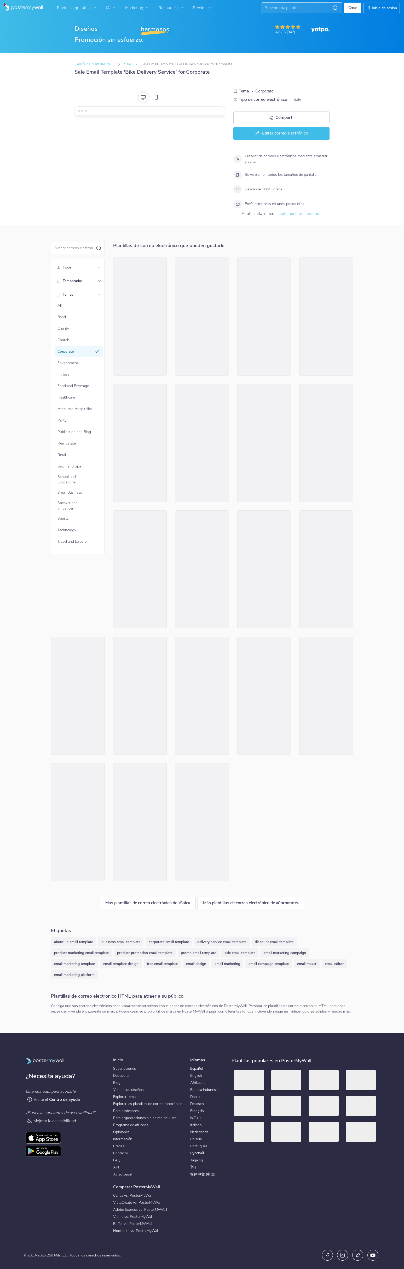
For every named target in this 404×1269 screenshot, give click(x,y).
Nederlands (199, 1132)
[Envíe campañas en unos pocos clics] (237, 204)
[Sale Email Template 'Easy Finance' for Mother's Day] (264, 443)
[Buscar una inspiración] (297, 8)
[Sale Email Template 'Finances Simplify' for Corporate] (264, 696)
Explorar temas (125, 1096)
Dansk (195, 1096)
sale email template (239, 952)
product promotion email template (144, 952)
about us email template (73, 941)
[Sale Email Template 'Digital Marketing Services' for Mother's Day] (202, 443)
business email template (120, 941)
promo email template (198, 952)
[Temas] (99, 295)
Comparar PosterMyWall (136, 1187)
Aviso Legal (122, 1174)
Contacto (120, 1153)
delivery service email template (221, 941)
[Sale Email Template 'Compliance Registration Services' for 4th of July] (326, 569)
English (196, 1075)
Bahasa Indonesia (204, 1089)
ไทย (193, 1167)
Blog (116, 1082)
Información (122, 1139)
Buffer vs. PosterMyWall (132, 1223)
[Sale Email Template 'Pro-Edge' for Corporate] (264, 317)
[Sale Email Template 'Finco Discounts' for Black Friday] (140, 696)
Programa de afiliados (130, 1124)
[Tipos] (99, 267)
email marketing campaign (285, 952)
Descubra (121, 1075)
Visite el (53, 1099)
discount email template (274, 941)
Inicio (118, 1060)
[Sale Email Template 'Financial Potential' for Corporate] (202, 696)
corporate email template (169, 941)
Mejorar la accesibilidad (51, 1121)
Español (196, 1068)
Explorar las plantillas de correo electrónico (147, 1103)
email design (196, 963)
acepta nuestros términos (298, 214)
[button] (335, 8)
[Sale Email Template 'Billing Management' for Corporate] (78, 822)
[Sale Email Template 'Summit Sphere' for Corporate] (140, 443)
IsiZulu (195, 1117)
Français (197, 1110)
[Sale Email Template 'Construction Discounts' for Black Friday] (326, 317)
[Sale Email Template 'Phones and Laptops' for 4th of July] (326, 443)
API (116, 1167)
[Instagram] (342, 1255)
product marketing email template (81, 952)
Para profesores (126, 1110)
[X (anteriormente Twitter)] (357, 1255)
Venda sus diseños (128, 1089)
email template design (120, 963)
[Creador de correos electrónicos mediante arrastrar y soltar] (237, 159)
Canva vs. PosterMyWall (132, 1195)
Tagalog (196, 1160)
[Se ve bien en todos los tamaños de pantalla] (237, 175)
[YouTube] (372, 1255)
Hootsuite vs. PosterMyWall (136, 1230)
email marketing (227, 963)
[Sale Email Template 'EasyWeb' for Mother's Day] (264, 569)
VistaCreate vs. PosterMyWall (137, 1202)
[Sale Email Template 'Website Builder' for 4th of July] (202, 569)
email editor (334, 963)
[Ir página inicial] (21, 8)
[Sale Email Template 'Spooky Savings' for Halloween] (140, 822)
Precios (203, 8)
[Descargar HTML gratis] (237, 189)
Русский (197, 1153)
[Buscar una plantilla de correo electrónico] (75, 248)
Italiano (196, 1124)
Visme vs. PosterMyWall (133, 1216)
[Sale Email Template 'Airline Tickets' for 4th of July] (78, 696)
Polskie (196, 1139)
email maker (306, 963)
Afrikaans (197, 1082)
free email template (162, 963)
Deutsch (197, 1103)
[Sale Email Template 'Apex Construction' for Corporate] (140, 317)
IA (111, 8)
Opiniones (121, 1132)
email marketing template (74, 963)
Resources (171, 8)
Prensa (118, 1146)
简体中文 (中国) (202, 1174)
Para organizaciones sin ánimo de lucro (145, 1117)
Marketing (137, 8)
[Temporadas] (99, 281)
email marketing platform (74, 974)
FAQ (116, 1160)
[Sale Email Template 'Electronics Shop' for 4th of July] (202, 822)
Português (198, 1146)
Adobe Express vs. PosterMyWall (140, 1209)
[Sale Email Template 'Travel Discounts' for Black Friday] (326, 696)
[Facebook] (327, 1255)
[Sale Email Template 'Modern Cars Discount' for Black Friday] (202, 317)
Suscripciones (124, 1068)
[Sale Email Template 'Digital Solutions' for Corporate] (140, 569)
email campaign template (269, 963)
